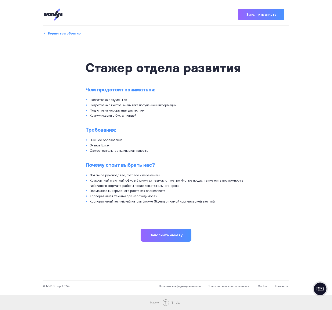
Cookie (262, 286)
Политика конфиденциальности (180, 286)
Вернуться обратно (64, 33)
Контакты (281, 286)
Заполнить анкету (261, 14)
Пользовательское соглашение (228, 286)
